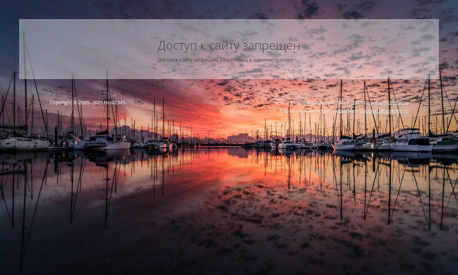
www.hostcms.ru (390, 102)
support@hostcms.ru (384, 110)
